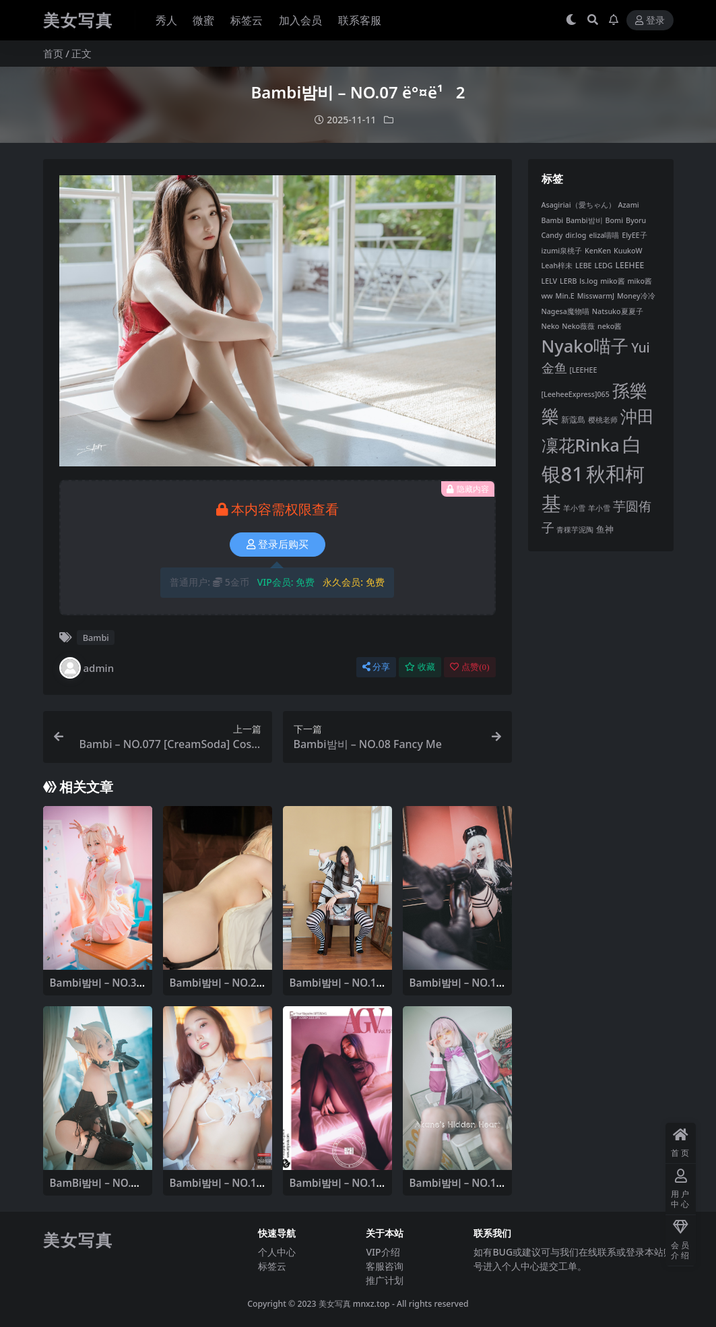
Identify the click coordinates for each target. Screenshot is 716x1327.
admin (87, 668)
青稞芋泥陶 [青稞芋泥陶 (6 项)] (574, 529)
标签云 (272, 1266)
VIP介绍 (382, 1251)
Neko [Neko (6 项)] (551, 326)
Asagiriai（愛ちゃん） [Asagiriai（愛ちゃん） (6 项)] (579, 205)
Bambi (96, 637)
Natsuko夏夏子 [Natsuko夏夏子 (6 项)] (617, 311)
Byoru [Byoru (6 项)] (636, 220)
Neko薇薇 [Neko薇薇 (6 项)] (578, 326)
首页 (53, 53)
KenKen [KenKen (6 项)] (598, 250)
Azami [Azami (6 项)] (628, 205)
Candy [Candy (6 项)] (552, 235)
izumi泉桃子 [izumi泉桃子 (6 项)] (562, 250)
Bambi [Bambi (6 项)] (553, 220)
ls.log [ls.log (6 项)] (588, 281)
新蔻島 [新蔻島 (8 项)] (573, 419)
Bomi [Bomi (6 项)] (614, 220)
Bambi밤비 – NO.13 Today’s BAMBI (336, 988)
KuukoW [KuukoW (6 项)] (628, 250)
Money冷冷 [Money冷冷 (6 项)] (636, 296)
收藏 (420, 667)
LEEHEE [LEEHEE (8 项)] (630, 265)
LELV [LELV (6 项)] (550, 281)
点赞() (469, 667)
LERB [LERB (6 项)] (568, 281)
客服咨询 (384, 1266)
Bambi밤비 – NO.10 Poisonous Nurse (456, 988)
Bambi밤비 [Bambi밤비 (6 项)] (584, 220)
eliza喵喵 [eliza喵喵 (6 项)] (604, 235)
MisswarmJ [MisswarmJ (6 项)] (595, 296)
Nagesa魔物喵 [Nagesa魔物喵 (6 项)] (565, 311)
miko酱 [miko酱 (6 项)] (612, 281)
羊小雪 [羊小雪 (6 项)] (574, 508)
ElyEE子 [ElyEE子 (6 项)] (634, 235)
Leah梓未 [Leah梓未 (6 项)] (557, 265)
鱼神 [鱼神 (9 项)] (605, 529)
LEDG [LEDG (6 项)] (603, 265)
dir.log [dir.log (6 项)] (575, 235)
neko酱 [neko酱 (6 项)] (609, 326)
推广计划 (384, 1280)
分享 (376, 667)
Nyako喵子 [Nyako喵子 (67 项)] (585, 345)
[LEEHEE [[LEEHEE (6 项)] (583, 370)
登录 (650, 21)
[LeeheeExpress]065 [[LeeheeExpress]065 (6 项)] (576, 394)
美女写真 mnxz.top (354, 1303)
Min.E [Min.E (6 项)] (565, 296)
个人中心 (277, 1251)
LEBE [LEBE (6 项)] (583, 265)
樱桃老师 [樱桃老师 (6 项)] (603, 420)
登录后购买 (277, 544)
